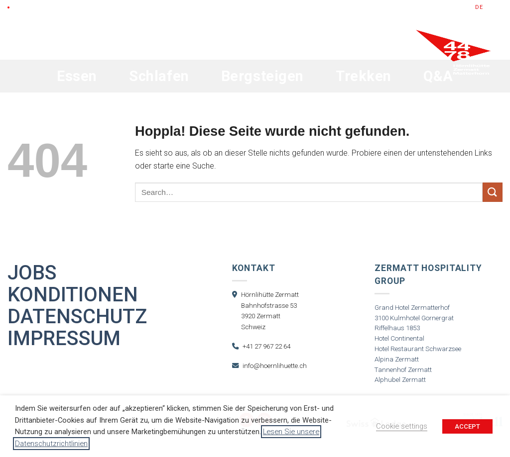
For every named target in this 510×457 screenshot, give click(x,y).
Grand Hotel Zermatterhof (412, 307)
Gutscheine (386, 7)
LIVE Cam (27, 7)
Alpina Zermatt (397, 359)
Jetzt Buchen (440, 7)
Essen (77, 76)
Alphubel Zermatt (400, 379)
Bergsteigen (262, 76)
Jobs (32, 273)
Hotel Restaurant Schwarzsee (418, 349)
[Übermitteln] (493, 192)
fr (499, 7)
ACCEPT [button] (467, 426)
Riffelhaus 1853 (397, 328)
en (490, 7)
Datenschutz (77, 317)
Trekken (363, 76)
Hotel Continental (399, 338)
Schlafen (159, 76)
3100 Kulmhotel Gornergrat (414, 318)
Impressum (64, 339)
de (479, 7)
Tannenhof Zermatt (403, 369)
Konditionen (72, 295)
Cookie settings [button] (401, 426)
